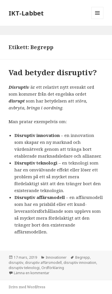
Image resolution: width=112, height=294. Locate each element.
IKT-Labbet (26, 13)
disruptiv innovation (79, 262)
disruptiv (16, 262)
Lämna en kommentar (31, 272)
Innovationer (56, 257)
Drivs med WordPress (27, 287)
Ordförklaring (52, 267)
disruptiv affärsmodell (43, 262)
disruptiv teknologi (24, 267)
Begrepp (82, 257)
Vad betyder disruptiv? (53, 72)
